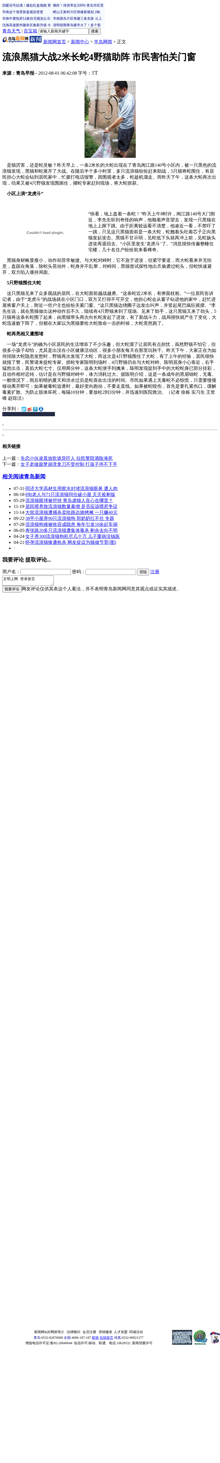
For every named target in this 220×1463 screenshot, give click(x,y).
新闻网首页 (54, 41)
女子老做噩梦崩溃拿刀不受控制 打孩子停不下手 (68, 464)
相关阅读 (13, 476)
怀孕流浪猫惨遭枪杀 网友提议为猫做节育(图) (70, 542)
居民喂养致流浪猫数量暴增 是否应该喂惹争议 (71, 506)
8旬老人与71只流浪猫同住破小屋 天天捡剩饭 (70, 494)
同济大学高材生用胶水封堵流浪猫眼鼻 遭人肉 (71, 488)
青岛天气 (11, 30)
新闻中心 (80, 41)
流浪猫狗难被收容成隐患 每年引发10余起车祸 (71, 524)
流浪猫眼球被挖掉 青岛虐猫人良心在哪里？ (69, 500)
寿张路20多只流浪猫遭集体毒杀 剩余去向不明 (71, 530)
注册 (154, 571)
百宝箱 (30, 30)
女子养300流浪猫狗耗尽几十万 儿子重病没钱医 (72, 536)
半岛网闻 (103, 41)
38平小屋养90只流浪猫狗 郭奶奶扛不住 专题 (69, 518)
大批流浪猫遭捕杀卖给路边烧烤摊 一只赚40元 (71, 512)
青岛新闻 (35, 476)
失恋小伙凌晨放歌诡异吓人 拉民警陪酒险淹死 (66, 458)
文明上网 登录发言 (30, 581)
